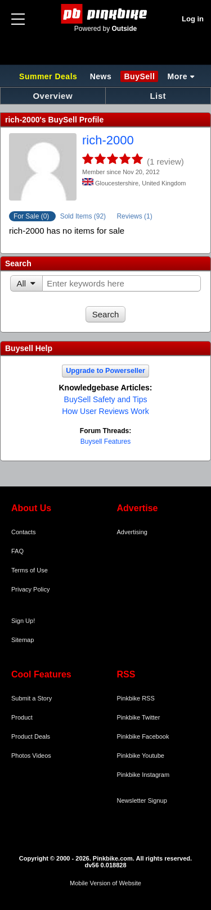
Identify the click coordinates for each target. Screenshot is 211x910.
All (21, 283)
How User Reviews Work (105, 411)
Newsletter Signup (142, 800)
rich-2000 (108, 140)
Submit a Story (31, 698)
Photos (20, 755)
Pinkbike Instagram (143, 774)
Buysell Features (105, 441)
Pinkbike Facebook (143, 736)
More (177, 76)
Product (22, 717)
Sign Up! (23, 620)
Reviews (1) (134, 216)
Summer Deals (49, 76)
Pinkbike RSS (136, 698)
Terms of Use (29, 570)
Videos (41, 755)
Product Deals (30, 736)
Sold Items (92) (84, 216)
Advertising (132, 532)
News (101, 76)
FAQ (17, 551)
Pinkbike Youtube (140, 755)
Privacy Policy (30, 589)
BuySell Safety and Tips (105, 399)
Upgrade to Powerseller (105, 371)
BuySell (139, 76)
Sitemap (22, 639)
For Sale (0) (32, 216)
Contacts (23, 532)
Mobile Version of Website (105, 883)
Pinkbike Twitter (138, 717)
